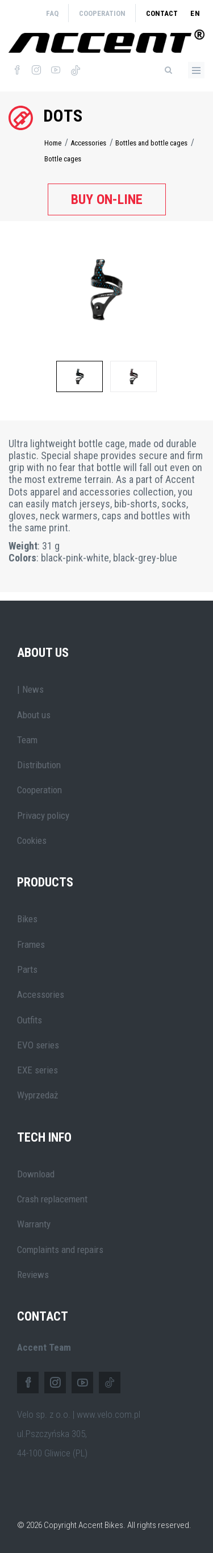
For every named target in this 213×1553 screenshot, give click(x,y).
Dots (63, 116)
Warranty (34, 1224)
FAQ (52, 13)
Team (27, 740)
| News (30, 689)
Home (52, 143)
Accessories (88, 143)
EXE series (37, 1070)
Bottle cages (62, 159)
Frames (31, 944)
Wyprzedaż (37, 1095)
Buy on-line (107, 199)
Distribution (39, 765)
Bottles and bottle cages (151, 143)
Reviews (33, 1274)
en (195, 13)
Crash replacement (52, 1199)
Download (36, 1174)
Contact (162, 13)
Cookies (32, 840)
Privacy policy (43, 815)
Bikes (27, 919)
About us (34, 715)
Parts (27, 969)
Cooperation (102, 13)
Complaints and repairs (60, 1249)
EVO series (38, 1045)
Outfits (29, 1020)
